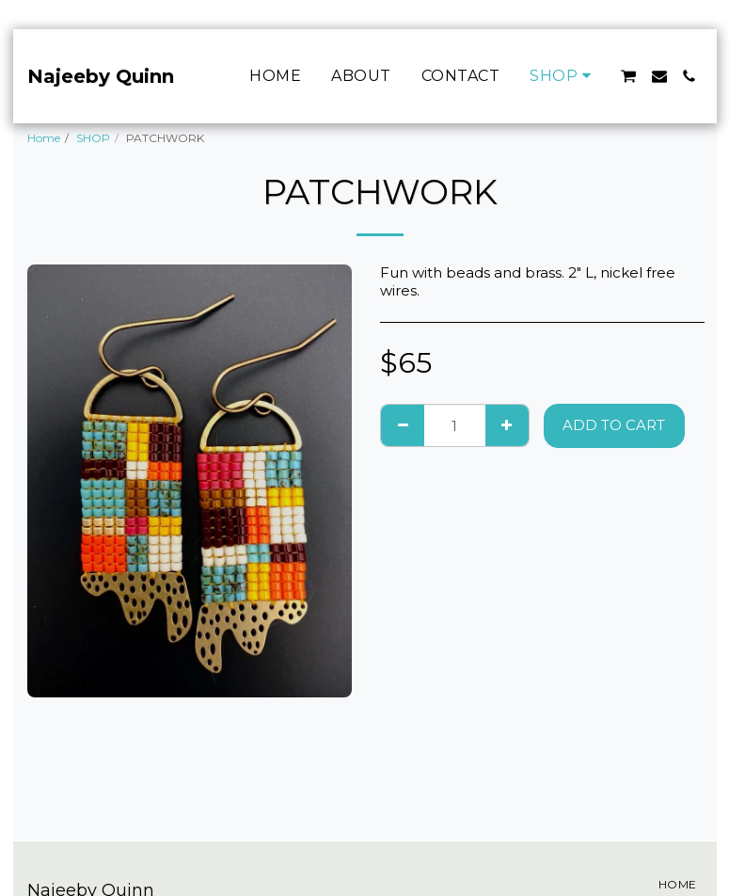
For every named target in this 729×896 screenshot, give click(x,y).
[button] (628, 76)
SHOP (93, 138)
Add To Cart (614, 425)
